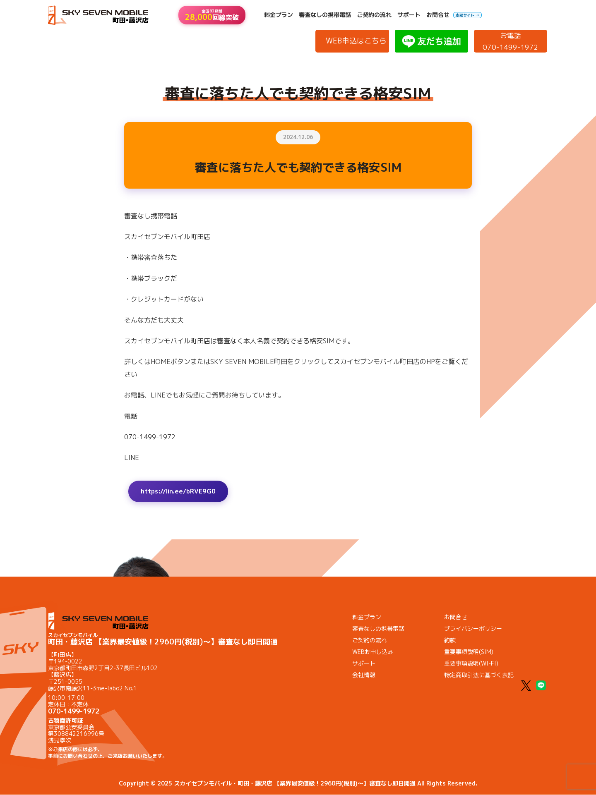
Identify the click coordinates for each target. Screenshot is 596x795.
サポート (409, 15)
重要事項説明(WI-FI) (471, 664)
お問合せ (437, 15)
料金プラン (278, 15)
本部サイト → (467, 15)
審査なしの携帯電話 (325, 15)
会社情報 (363, 676)
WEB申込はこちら (356, 41)
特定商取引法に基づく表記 (479, 676)
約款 (450, 641)
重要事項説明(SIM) (468, 652)
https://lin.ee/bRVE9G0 (181, 491)
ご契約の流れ (374, 15)
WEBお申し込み (372, 652)
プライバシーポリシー (473, 629)
